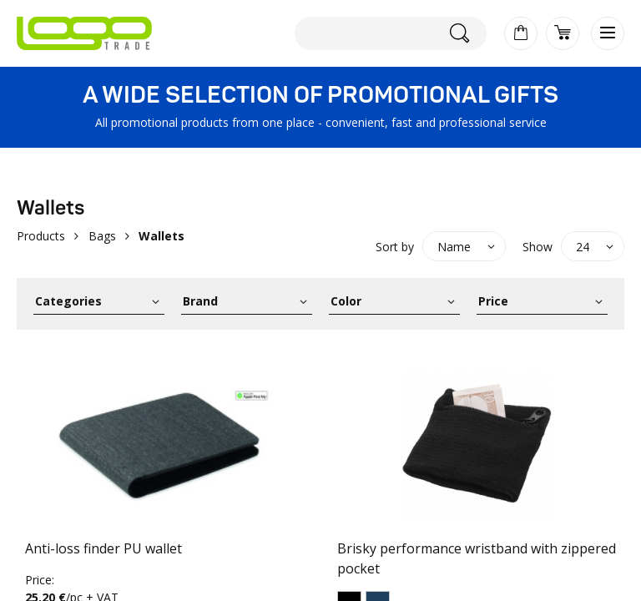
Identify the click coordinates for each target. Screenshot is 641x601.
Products (41, 236)
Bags (102, 236)
